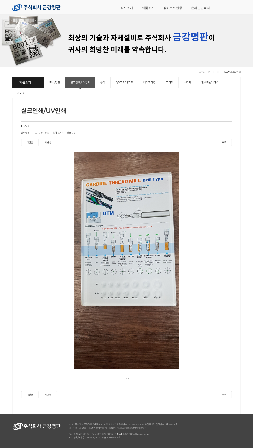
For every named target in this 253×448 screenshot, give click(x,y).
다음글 (48, 142)
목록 (224, 142)
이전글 (30, 142)
